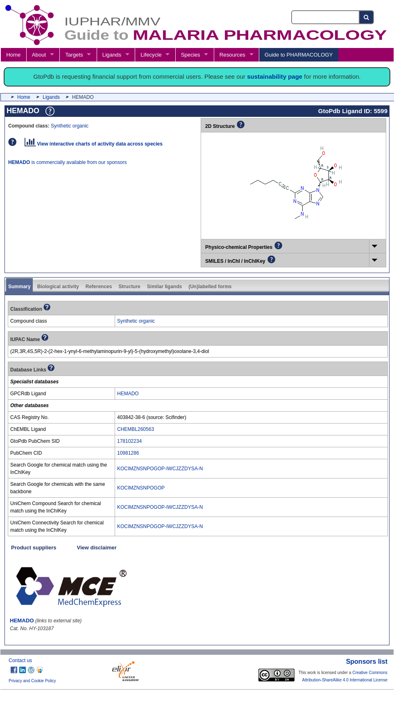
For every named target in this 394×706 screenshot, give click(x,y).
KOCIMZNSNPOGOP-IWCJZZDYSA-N (160, 468)
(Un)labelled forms (209, 286)
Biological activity (58, 286)
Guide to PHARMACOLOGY (299, 55)
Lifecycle (150, 55)
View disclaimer (97, 547)
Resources (232, 55)
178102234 (129, 441)
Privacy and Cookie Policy (32, 681)
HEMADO (128, 393)
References (99, 286)
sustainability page (274, 76)
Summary (19, 286)
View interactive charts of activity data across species (94, 144)
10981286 (128, 453)
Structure (129, 286)
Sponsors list (366, 661)
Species (190, 55)
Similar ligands (164, 286)
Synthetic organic (69, 126)
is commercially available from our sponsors (67, 162)
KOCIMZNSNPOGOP (141, 488)
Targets (74, 55)
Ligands (111, 55)
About (39, 55)
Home (13, 55)
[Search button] (367, 17)
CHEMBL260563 (135, 429)
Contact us (20, 660)
